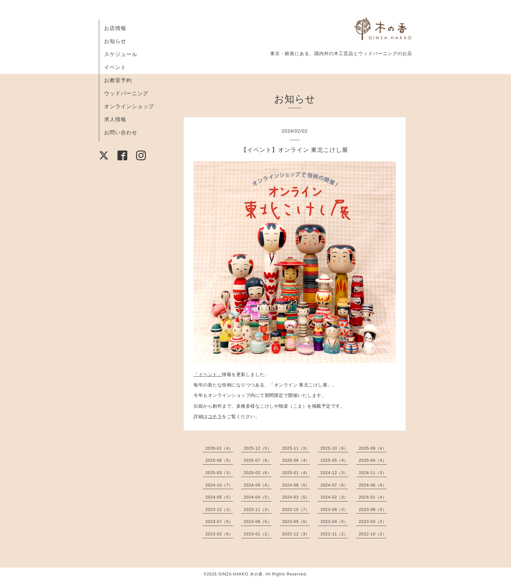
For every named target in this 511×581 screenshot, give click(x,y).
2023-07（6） (219, 521)
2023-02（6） (219, 534)
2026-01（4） (219, 448)
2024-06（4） (373, 485)
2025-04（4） (373, 460)
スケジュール (120, 54)
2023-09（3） (334, 509)
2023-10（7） (296, 509)
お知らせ (115, 41)
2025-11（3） (296, 448)
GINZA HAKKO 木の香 (240, 574)
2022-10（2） (373, 534)
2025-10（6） (334, 448)
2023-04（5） (334, 521)
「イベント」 (208, 374)
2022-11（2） (334, 534)
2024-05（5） (219, 497)
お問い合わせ (120, 132)
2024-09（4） (257, 485)
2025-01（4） (296, 473)
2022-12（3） (296, 534)
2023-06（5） (257, 521)
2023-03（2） (373, 521)
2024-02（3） (334, 497)
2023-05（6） (296, 521)
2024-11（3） (373, 473)
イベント (115, 67)
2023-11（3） (257, 509)
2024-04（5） (257, 497)
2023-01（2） (257, 534)
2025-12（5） (257, 448)
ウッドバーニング (126, 93)
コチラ (215, 416)
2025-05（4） (334, 460)
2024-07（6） (334, 485)
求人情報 (115, 119)
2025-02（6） (257, 473)
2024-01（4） (373, 497)
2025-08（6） (219, 460)
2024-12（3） (334, 473)
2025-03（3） (219, 473)
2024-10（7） (219, 485)
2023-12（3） (219, 509)
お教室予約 (118, 80)
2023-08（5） (373, 509)
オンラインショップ (129, 106)
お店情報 (115, 28)
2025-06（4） (296, 460)
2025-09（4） (373, 448)
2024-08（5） (296, 485)
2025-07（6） (257, 460)
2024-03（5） (296, 497)
